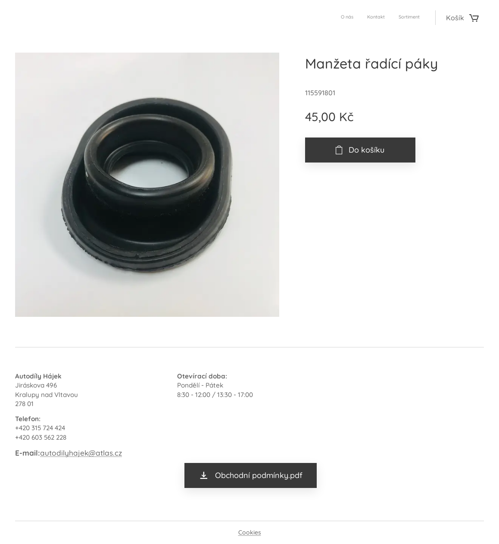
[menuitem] (394, 17)
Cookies (249, 532)
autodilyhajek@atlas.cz (81, 452)
